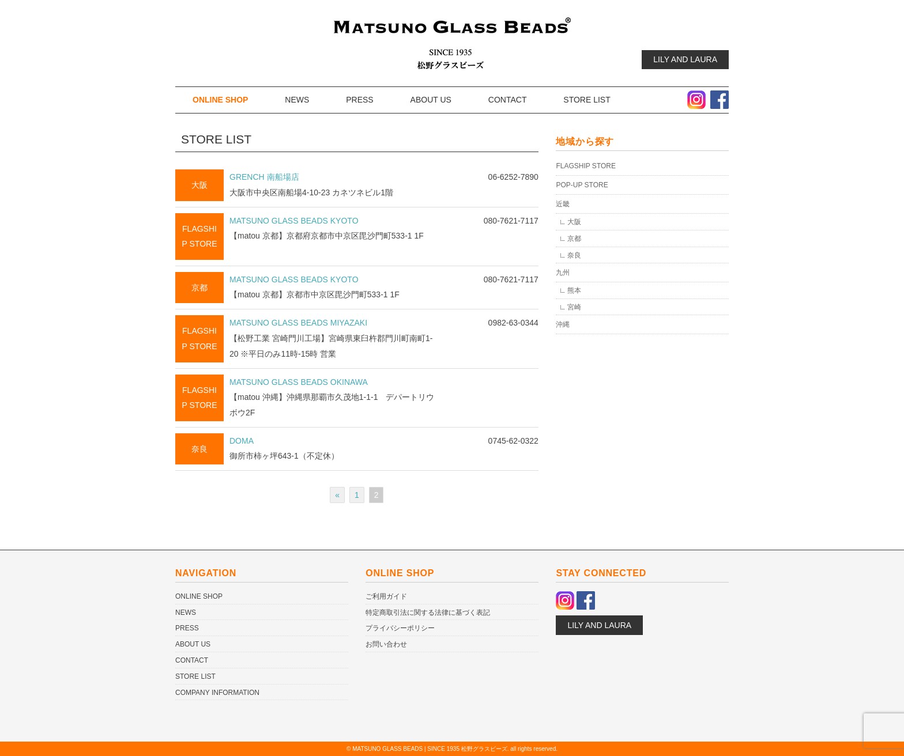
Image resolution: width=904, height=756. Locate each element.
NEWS (297, 99)
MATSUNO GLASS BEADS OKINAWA (298, 382)
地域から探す (585, 141)
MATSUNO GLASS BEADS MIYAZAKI (298, 322)
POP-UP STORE (582, 185)
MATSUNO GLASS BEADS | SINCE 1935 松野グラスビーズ (429, 749)
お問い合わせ (386, 644)
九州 (563, 273)
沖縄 (563, 324)
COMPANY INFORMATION (217, 693)
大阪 (199, 185)
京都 (199, 287)
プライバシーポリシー (400, 628)
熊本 (574, 290)
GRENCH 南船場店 (264, 177)
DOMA (241, 440)
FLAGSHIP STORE (586, 166)
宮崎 (574, 307)
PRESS (359, 99)
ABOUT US (430, 99)
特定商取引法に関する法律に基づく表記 (428, 612)
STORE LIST (586, 99)
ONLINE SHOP (220, 99)
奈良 (199, 448)
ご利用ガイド (386, 596)
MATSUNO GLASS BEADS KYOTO (294, 220)
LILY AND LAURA (685, 59)
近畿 (563, 204)
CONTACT (507, 99)
